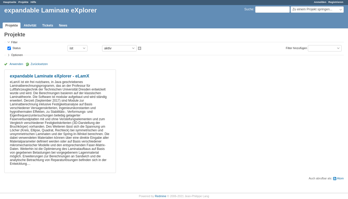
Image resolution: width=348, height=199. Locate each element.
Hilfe (33, 2)
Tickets (47, 25)
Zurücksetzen (39, 64)
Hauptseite (9, 2)
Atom (340, 178)
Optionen (17, 55)
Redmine (160, 196)
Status (16, 47)
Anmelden (320, 2)
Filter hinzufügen (296, 47)
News (63, 25)
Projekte (23, 2)
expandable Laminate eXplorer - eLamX (49, 76)
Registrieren (335, 2)
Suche (248, 9)
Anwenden (16, 64)
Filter (14, 42)
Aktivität (30, 25)
